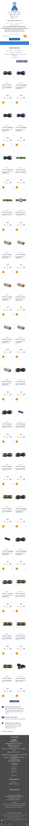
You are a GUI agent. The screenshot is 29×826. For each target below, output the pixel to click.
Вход (14, 782)
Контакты (15, 17)
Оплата (14, 770)
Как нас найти (15, 16)
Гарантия (14, 772)
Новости (13, 775)
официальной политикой (14, 817)
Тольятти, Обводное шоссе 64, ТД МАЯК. (14, 804)
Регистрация (13, 784)
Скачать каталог (14, 39)
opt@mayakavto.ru (14, 25)
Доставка (14, 768)
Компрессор (17, 34)
